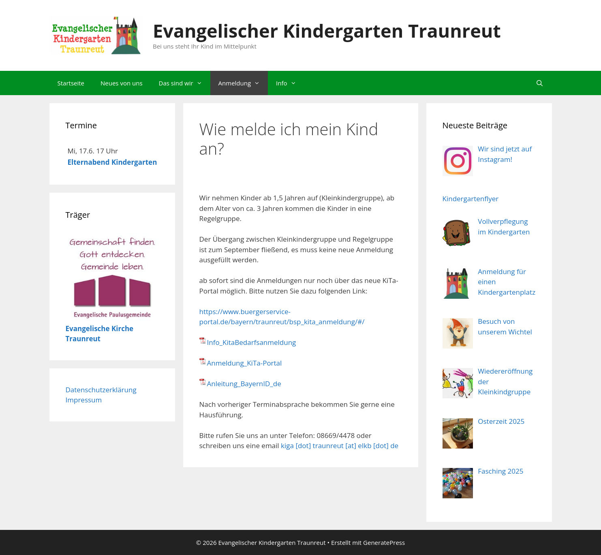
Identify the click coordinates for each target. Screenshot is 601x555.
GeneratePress (384, 542)
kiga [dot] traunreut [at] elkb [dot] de (339, 445)
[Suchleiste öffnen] (540, 83)
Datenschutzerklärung (101, 389)
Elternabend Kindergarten (112, 162)
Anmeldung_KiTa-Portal (244, 363)
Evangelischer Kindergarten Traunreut (327, 30)
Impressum (84, 399)
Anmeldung (243, 83)
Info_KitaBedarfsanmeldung (251, 342)
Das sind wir (184, 83)
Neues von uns (122, 83)
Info (290, 83)
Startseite (71, 83)
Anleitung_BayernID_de (244, 383)
